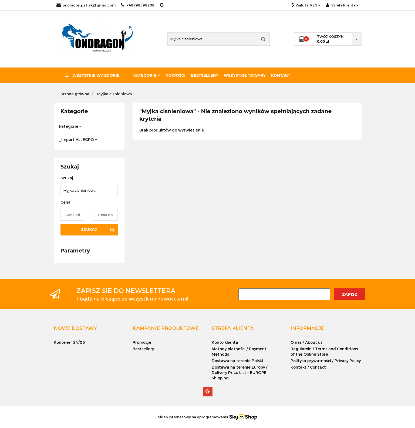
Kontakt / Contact (308, 367)
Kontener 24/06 (69, 342)
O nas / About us (306, 342)
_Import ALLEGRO (78, 139)
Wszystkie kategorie (92, 75)
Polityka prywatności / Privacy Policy (326, 360)
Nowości (175, 75)
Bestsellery (204, 75)
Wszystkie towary (245, 75)
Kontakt (280, 75)
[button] (75, 328)
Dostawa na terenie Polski (237, 360)
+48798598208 (137, 5)
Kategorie (146, 75)
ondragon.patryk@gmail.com (86, 5)
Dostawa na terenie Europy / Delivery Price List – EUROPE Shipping (239, 372)
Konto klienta (225, 342)
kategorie (70, 126)
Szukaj (89, 229)
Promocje (142, 342)
